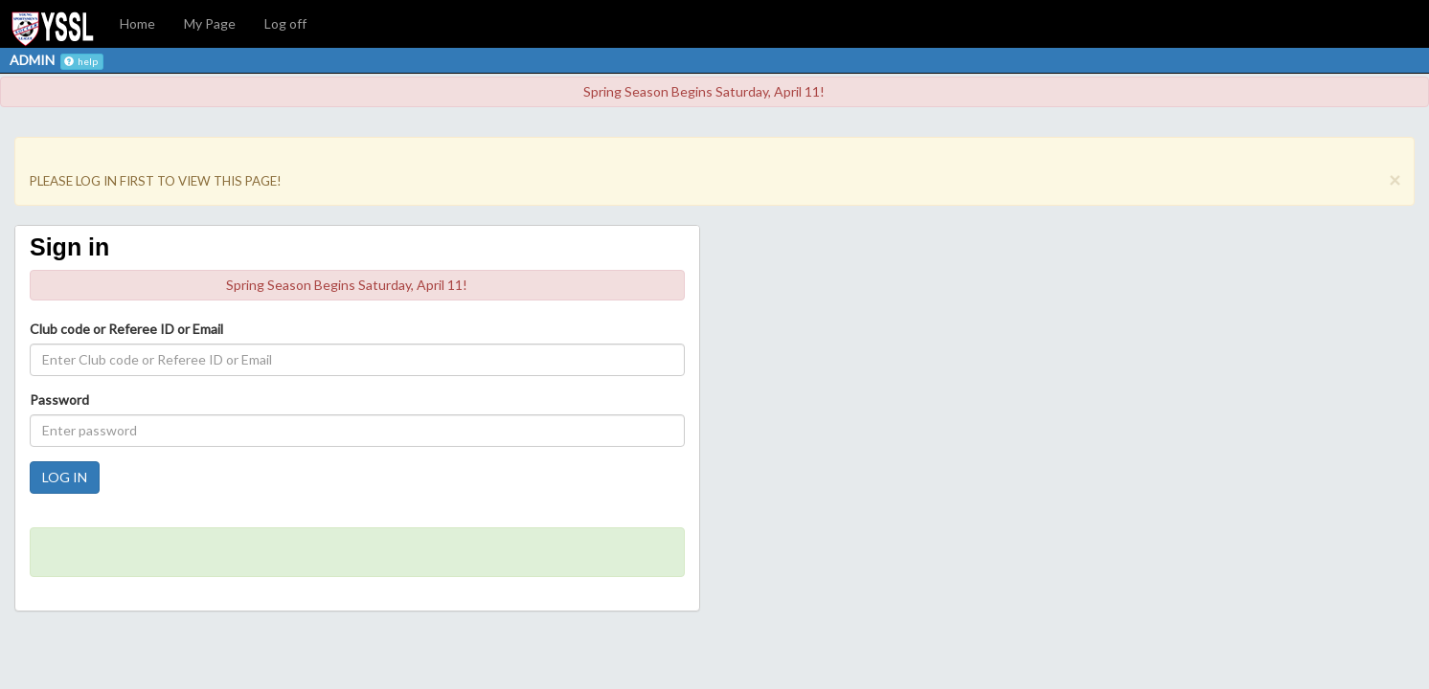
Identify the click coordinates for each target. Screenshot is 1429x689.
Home (137, 23)
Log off (285, 23)
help (82, 61)
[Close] (1394, 179)
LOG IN (64, 477)
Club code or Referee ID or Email (126, 329)
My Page (210, 23)
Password (59, 399)
